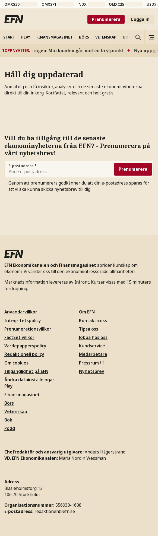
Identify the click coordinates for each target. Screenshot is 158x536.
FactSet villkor (19, 337)
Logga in (140, 19)
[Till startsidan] (13, 19)
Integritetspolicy (22, 320)
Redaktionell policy (24, 354)
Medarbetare (93, 354)
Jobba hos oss (93, 337)
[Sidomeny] (151, 37)
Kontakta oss (93, 320)
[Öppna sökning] (137, 37)
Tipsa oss (88, 329)
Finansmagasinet (22, 395)
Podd (9, 428)
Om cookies (16, 363)
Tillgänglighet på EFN (26, 371)
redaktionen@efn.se (54, 511)
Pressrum (91, 363)
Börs (9, 403)
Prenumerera (106, 19)
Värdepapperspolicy (25, 346)
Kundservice (92, 346)
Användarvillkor (20, 312)
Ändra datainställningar (29, 380)
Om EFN (87, 312)
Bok (8, 420)
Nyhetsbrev (91, 371)
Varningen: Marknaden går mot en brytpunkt (75, 50)
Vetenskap (15, 411)
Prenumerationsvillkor (27, 329)
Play (8, 386)
